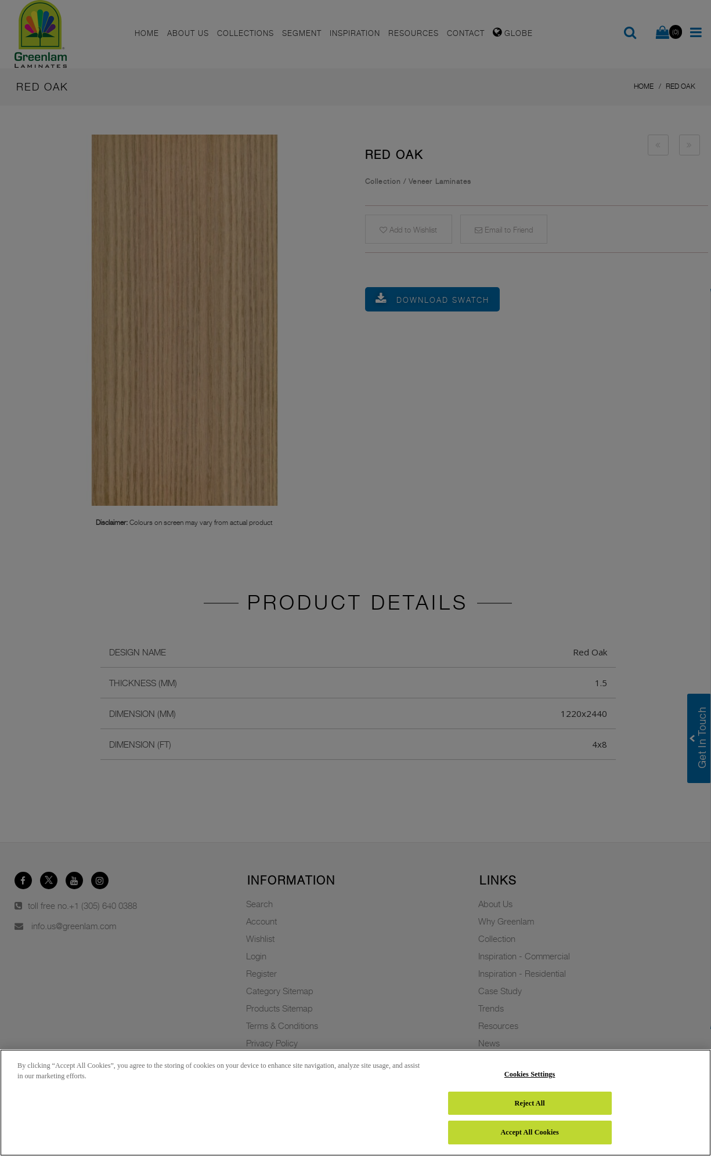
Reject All (529, 1103)
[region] (355, 1102)
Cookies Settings (529, 1074)
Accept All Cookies (529, 1132)
